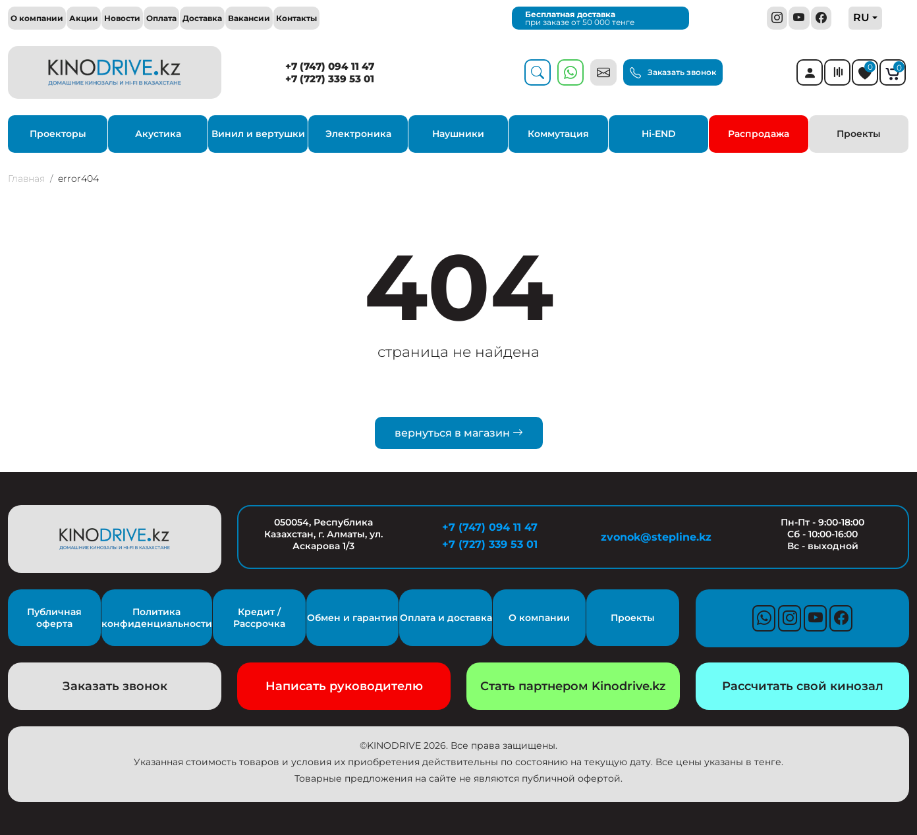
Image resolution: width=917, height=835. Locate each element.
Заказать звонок (673, 73)
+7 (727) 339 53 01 (329, 78)
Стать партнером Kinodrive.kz (573, 686)
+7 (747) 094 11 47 (329, 66)
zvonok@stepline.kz (656, 537)
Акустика (158, 134)
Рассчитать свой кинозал (802, 686)
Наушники (458, 134)
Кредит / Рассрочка (259, 618)
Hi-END (659, 134)
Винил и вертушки (258, 134)
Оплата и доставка (446, 618)
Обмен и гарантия (352, 618)
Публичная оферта (54, 618)
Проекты (859, 134)
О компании (37, 18)
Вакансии (249, 18)
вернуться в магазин (459, 433)
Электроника (358, 134)
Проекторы (58, 134)
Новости (122, 18)
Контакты (296, 18)
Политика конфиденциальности (156, 618)
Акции (83, 18)
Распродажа (758, 134)
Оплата (161, 18)
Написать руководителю (344, 686)
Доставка (202, 18)
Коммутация (558, 134)
